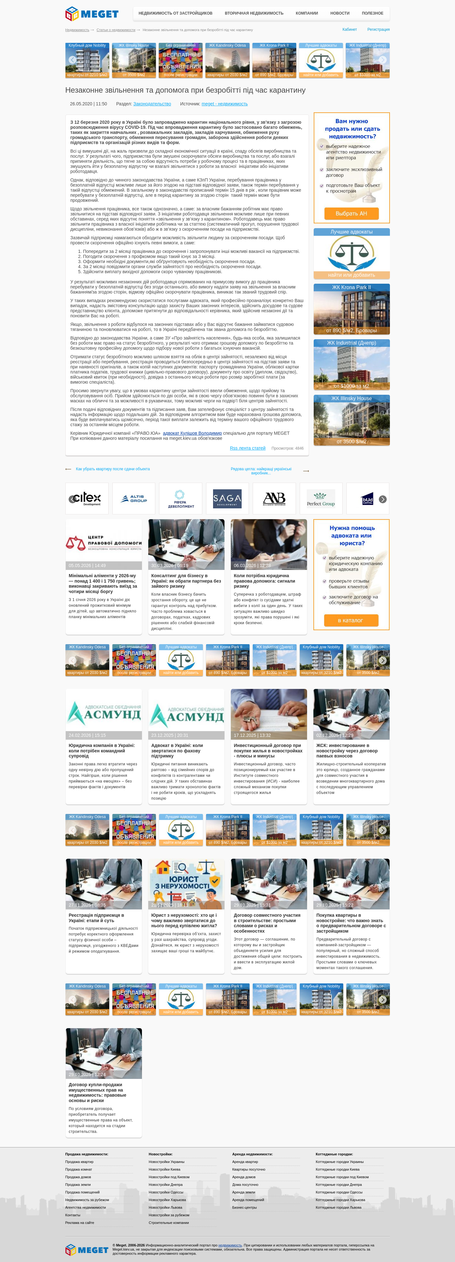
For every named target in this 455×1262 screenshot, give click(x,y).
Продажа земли (78, 1184)
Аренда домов (244, 1177)
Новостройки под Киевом (169, 1177)
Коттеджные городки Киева (338, 1169)
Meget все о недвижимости (87, 1250)
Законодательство (152, 103)
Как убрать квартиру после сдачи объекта (113, 469)
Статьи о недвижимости (116, 30)
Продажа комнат (78, 1169)
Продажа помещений (82, 1192)
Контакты (73, 1215)
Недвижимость (77, 30)
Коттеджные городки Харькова (340, 1200)
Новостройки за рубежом (169, 1215)
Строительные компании (169, 1223)
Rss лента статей (247, 448)
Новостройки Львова (165, 1207)
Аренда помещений (248, 1200)
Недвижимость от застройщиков (176, 13)
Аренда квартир (245, 1162)
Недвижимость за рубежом (87, 1200)
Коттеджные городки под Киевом (342, 1177)
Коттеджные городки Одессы (339, 1192)
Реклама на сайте (79, 1223)
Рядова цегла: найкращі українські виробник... (261, 471)
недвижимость (230, 1245)
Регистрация (378, 29)
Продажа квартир (79, 1162)
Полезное (373, 13)
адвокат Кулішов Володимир (192, 433)
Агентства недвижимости (85, 1207)
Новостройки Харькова (167, 1200)
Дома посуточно (245, 1184)
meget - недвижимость (225, 103)
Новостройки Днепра (166, 1184)
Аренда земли (243, 1192)
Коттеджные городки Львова (339, 1207)
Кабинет (350, 29)
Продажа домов (78, 1177)
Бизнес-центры (244, 1207)
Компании (307, 13)
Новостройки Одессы (166, 1192)
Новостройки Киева (164, 1169)
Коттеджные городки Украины (340, 1162)
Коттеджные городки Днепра (339, 1184)
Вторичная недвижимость (254, 13)
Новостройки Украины (167, 1162)
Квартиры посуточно (248, 1169)
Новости (340, 13)
